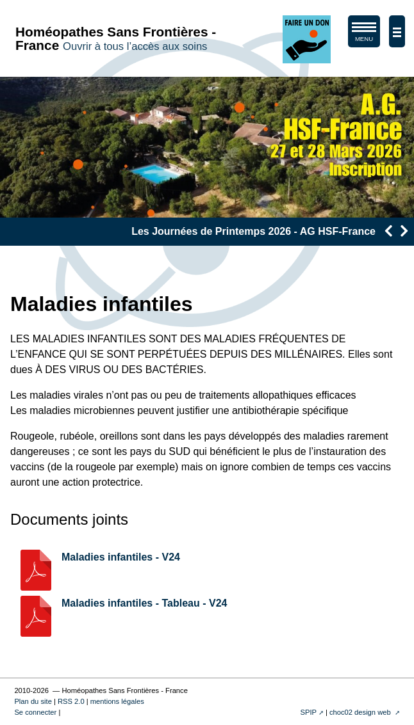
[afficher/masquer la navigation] (397, 31)
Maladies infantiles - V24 (121, 557)
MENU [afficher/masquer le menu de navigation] (364, 34)
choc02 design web (361, 712)
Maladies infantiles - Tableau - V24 (144, 603)
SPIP (308, 712)
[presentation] (388, 230)
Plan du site (32, 701)
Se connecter (35, 712)
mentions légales (117, 701)
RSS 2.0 (71, 701)
